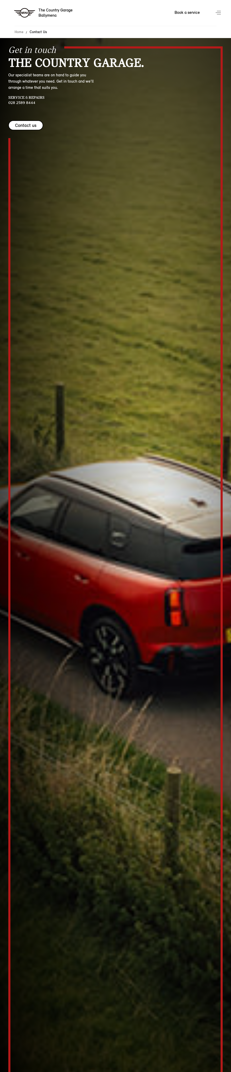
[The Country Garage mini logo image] (44, 13)
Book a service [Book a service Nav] (187, 12)
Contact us (25, 125)
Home (19, 32)
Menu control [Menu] (218, 13)
